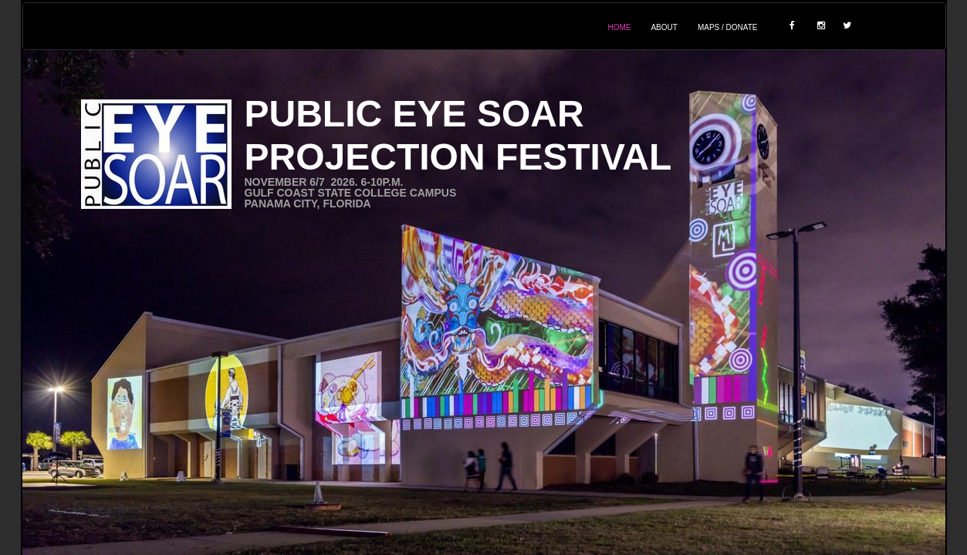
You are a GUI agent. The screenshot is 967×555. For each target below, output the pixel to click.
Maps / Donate (728, 27)
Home (619, 27)
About (664, 27)
